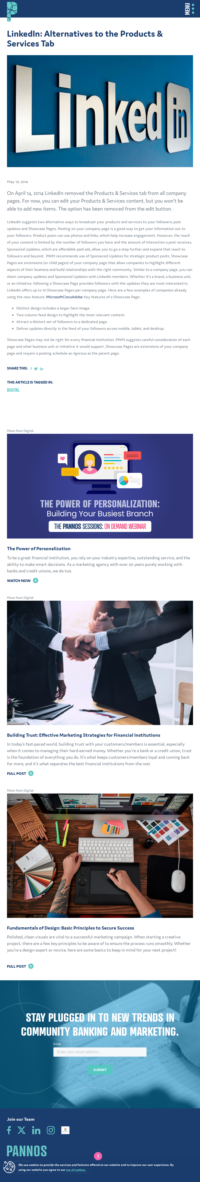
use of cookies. (76, 1170)
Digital (13, 390)
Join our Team (20, 1119)
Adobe (77, 296)
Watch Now (22, 580)
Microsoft (54, 296)
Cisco (67, 296)
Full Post (20, 773)
